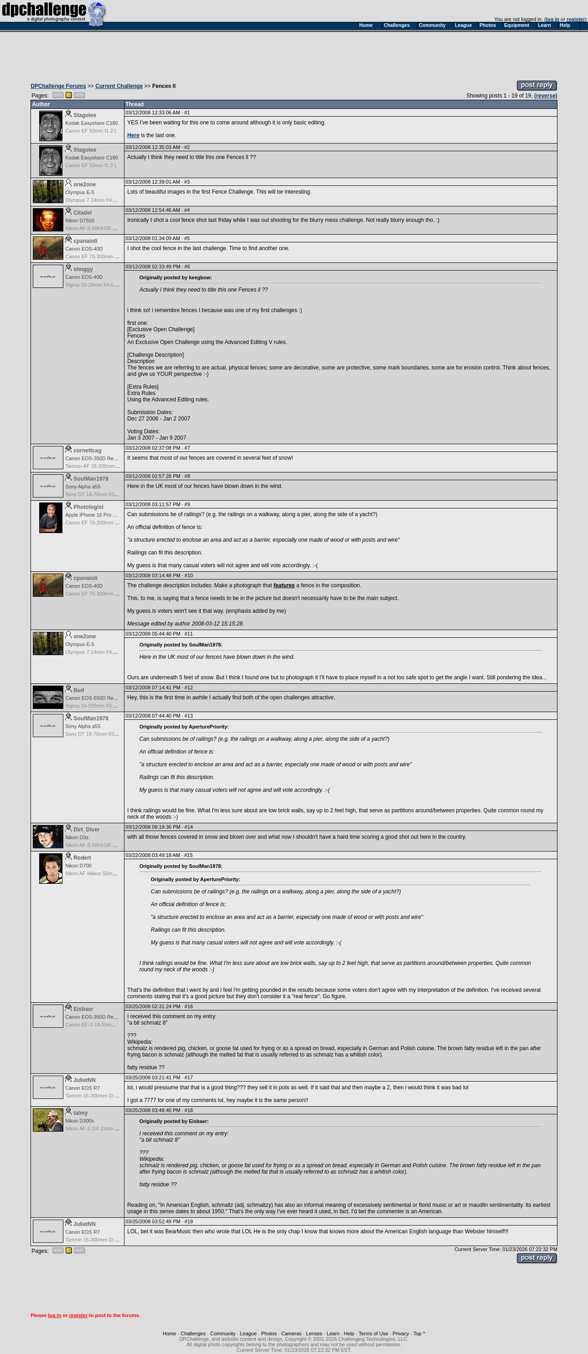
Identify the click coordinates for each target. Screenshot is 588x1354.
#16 (189, 1006)
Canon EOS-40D (84, 248)
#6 (187, 266)
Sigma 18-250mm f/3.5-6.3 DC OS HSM (110, 705)
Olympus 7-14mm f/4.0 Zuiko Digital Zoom (112, 200)
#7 (187, 448)
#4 (187, 210)
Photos (269, 1333)
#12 (189, 687)
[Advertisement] (294, 53)
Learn (333, 1333)
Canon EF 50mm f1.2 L (91, 130)
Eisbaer (83, 1009)
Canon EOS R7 (82, 1088)
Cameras (291, 1333)
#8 (187, 476)
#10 (189, 575)
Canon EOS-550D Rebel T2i (97, 698)
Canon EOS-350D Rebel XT (96, 458)
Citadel (82, 213)
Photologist (88, 507)
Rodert (82, 858)
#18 (189, 1110)
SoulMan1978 (90, 479)
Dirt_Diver (86, 829)
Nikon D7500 (79, 220)
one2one (84, 184)
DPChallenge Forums (58, 86)
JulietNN (84, 1080)
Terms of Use (373, 1333)
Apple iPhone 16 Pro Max (93, 515)
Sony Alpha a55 (82, 486)
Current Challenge (119, 86)
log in (552, 19)
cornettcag (87, 450)
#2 (187, 147)
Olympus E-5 (79, 192)
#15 (188, 855)
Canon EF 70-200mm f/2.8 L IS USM (106, 522)
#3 (187, 182)
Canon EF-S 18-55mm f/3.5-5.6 (100, 1024)
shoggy (83, 269)
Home (169, 1333)
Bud (78, 690)
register (576, 19)
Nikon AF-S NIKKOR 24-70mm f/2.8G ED (111, 228)
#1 (187, 112)
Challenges (193, 1333)
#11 (189, 633)
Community (223, 1333)
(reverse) (545, 95)
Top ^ (419, 1333)
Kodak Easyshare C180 (91, 123)
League (248, 1333)
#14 (189, 827)
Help (349, 1333)
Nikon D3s (76, 837)
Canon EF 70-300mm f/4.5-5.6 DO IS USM (112, 256)
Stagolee (84, 115)
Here (133, 135)
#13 (189, 715)
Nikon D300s (79, 1120)
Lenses (314, 1333)
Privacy (400, 1333)
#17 (189, 1077)
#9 (187, 504)
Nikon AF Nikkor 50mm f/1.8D (98, 873)
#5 (187, 238)
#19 (189, 1221)
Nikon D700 (78, 865)
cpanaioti (85, 241)
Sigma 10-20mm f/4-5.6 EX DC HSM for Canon (117, 284)
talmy (80, 1113)
